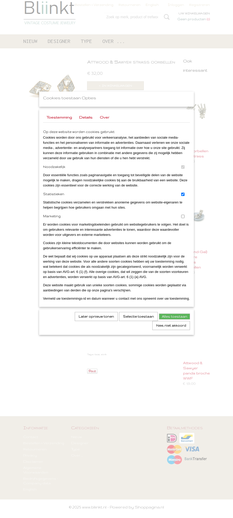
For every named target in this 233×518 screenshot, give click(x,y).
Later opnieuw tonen (96, 323)
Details (86, 124)
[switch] (183, 173)
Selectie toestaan (138, 323)
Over (104, 124)
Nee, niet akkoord (171, 332)
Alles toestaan (174, 323)
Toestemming (59, 124)
